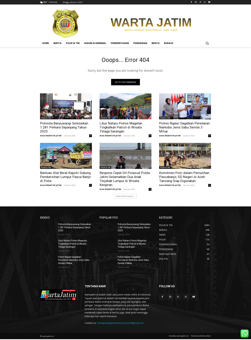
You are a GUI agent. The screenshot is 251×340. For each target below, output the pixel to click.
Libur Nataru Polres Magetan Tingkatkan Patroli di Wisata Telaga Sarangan (121, 128)
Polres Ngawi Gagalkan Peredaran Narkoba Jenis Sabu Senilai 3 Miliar (184, 128)
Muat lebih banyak (125, 197)
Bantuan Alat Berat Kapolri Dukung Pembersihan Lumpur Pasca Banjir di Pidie (65, 178)
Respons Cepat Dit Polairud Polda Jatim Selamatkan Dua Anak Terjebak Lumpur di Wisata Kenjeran (125, 180)
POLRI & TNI (46, 119)
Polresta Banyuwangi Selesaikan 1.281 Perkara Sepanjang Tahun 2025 (64, 128)
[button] (207, 43)
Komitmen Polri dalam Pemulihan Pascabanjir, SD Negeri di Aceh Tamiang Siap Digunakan (184, 178)
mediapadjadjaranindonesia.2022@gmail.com (120, 323)
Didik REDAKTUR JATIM (50, 136)
